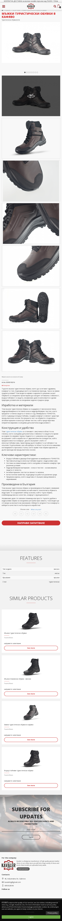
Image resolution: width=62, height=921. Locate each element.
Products (7, 10)
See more (31, 648)
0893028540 (9, 886)
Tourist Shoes (16, 10)
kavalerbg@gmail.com (13, 882)
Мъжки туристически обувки (15, 633)
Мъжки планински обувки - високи (17, 679)
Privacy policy (52, 913)
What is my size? (36, 509)
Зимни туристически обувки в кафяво (18, 725)
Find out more (23, 869)
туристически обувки (14, 431)
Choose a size (31, 509)
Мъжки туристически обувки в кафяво (34, 10)
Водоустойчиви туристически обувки (18, 770)
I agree (31, 917)
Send (31, 837)
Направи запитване (31, 523)
